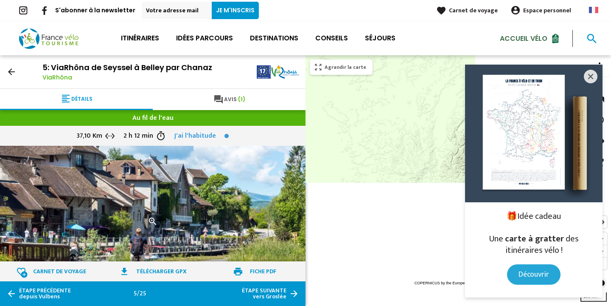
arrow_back (11, 72)
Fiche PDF (263, 271)
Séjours (380, 38)
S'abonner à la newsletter (95, 10)
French (593, 10)
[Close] (590, 76)
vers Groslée (264, 294)
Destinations (274, 38)
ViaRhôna (57, 77)
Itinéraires (140, 38)
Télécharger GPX (161, 271)
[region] (458, 180)
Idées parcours (204, 38)
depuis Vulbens (45, 294)
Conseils (331, 38)
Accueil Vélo (523, 38)
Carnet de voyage (473, 10)
